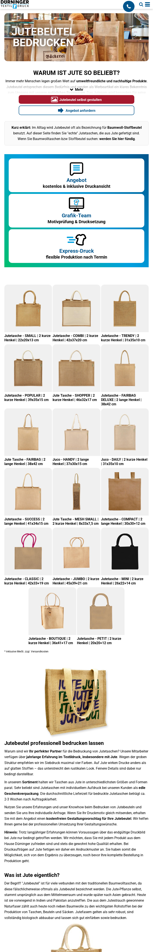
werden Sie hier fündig (117, 139)
